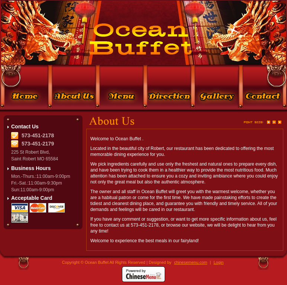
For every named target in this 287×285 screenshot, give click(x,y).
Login (218, 262)
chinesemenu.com (190, 262)
